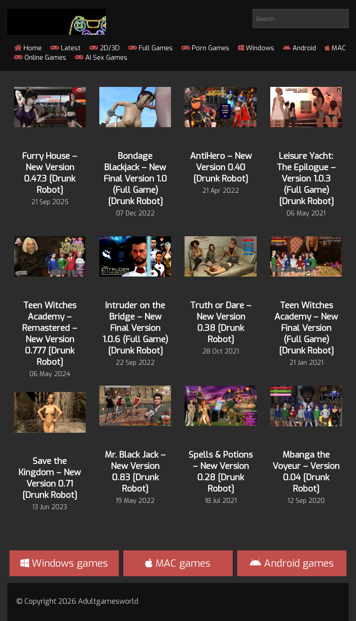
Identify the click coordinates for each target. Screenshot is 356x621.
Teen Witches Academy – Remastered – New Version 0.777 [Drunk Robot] (49, 334)
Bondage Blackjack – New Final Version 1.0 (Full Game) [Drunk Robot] (135, 178)
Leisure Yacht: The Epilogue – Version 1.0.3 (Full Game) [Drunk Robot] (306, 178)
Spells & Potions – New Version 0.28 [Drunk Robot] (221, 471)
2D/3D (104, 48)
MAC (335, 48)
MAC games (177, 563)
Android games (292, 563)
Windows (256, 48)
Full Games (150, 48)
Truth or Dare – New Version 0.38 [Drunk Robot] (220, 322)
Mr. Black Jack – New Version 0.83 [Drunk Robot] (135, 471)
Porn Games (205, 48)
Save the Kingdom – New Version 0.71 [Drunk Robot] (50, 478)
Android (299, 48)
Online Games (40, 57)
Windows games (64, 563)
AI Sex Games (101, 57)
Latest (65, 48)
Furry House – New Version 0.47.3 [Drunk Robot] (49, 173)
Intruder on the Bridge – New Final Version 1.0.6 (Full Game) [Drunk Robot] (135, 328)
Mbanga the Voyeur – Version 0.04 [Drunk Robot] (306, 471)
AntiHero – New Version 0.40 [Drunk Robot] (221, 167)
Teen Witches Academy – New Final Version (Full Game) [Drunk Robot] (306, 328)
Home (28, 48)
